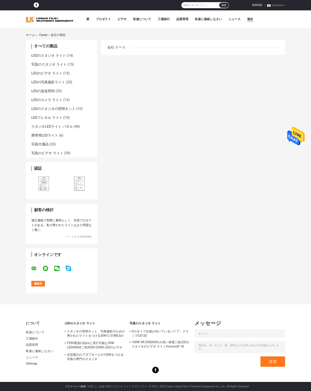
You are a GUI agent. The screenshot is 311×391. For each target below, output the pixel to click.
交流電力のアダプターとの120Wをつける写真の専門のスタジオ (95, 357)
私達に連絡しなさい (208, 19)
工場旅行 (164, 19)
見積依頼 (257, 4)
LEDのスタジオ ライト (48, 55)
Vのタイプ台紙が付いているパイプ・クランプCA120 (160, 333)
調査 (224, 5)
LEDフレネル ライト (46, 118)
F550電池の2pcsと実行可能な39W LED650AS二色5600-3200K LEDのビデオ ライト (94, 345)
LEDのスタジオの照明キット (53, 109)
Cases (43, 35)
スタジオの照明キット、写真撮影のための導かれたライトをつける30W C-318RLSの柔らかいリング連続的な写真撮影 (96, 334)
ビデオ (122, 19)
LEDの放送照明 (43, 91)
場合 (250, 19)
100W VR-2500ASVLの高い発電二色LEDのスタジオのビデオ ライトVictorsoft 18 (160, 344)
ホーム (30, 35)
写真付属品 (40, 144)
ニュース (234, 19)
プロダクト (103, 19)
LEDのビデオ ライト (46, 73)
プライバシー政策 (75, 386)
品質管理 (182, 19)
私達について (142, 19)
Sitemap (31, 363)
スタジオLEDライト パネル (52, 126)
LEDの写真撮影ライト (48, 82)
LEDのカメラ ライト (46, 100)
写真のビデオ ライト (47, 153)
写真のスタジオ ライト (49, 64)
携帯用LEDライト (44, 135)
